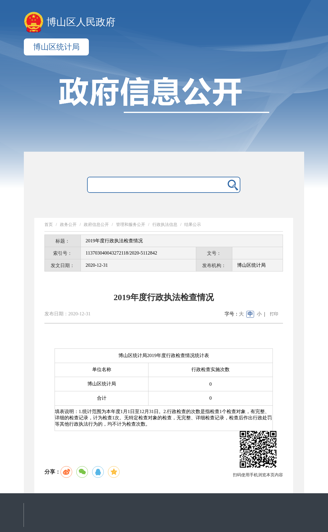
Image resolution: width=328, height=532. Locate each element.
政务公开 (68, 224)
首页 (48, 224)
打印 (274, 314)
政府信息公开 (96, 224)
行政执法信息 (164, 224)
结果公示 (192, 224)
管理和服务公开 (130, 224)
